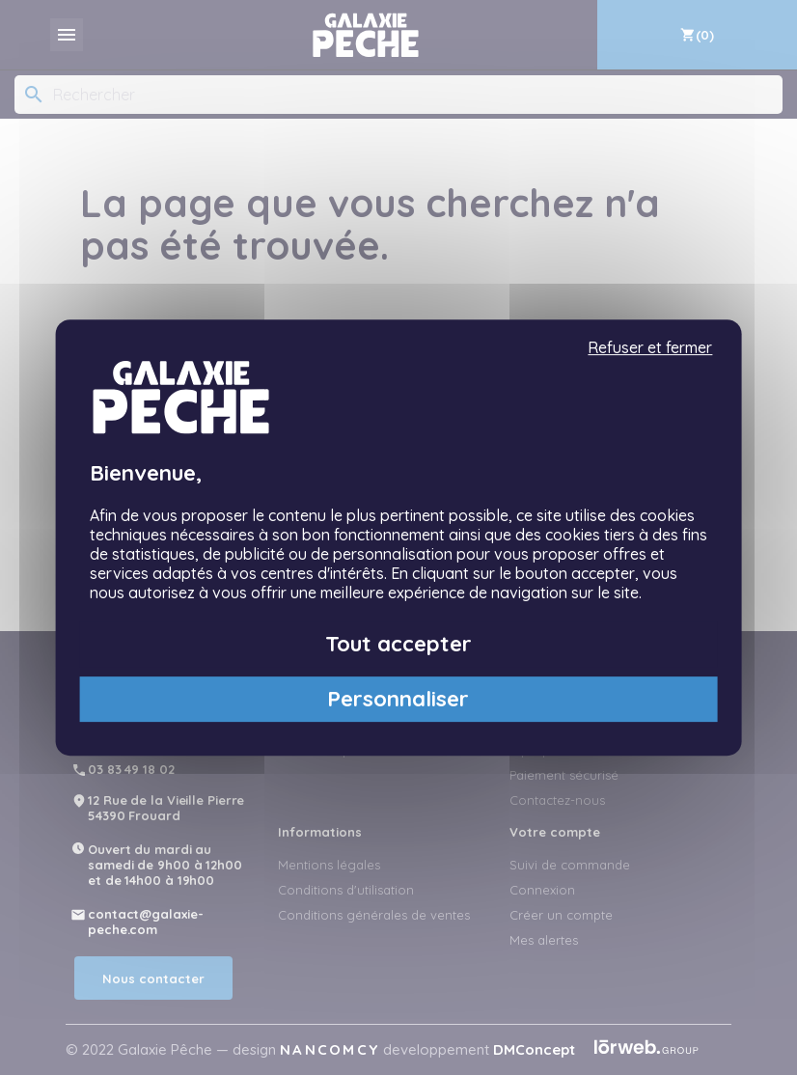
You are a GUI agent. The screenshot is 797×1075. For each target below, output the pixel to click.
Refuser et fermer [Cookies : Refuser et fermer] (650, 348)
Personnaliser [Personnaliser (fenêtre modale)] (398, 698)
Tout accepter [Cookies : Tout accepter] (398, 643)
